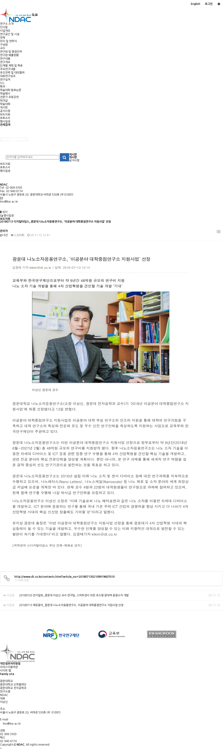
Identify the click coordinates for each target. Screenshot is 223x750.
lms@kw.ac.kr (9, 201)
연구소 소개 (7, 23)
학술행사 (5, 93)
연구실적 (5, 79)
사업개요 (5, 30)
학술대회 (5, 104)
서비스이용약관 (9, 667)
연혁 (2, 37)
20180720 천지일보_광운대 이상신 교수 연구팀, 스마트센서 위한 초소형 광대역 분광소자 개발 (74, 595)
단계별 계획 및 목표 (11, 65)
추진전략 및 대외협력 (12, 72)
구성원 (4, 44)
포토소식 (5, 118)
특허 (2, 86)
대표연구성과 (7, 76)
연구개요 (5, 62)
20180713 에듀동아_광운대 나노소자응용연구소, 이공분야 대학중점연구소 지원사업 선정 (71, 605)
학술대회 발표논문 (10, 90)
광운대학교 (6, 681)
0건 (4, 235)
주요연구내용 (7, 69)
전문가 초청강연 (9, 97)
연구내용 (5, 58)
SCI (2, 83)
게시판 (4, 107)
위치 (3, 212)
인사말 (4, 27)
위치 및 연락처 (8, 41)
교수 (2, 48)
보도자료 (5, 114)
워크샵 (4, 100)
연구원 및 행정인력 (11, 51)
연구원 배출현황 (9, 55)
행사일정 (5, 121)
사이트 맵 (5, 670)
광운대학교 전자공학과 (13, 688)
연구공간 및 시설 (9, 34)
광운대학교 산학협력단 (13, 684)
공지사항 (5, 111)
